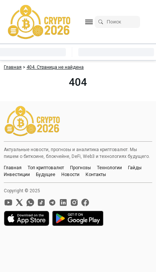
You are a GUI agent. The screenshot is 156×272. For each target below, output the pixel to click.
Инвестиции (17, 174)
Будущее (45, 174)
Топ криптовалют (46, 167)
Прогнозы (80, 167)
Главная (13, 167)
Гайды (135, 167)
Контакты (96, 174)
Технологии (109, 167)
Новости (70, 174)
